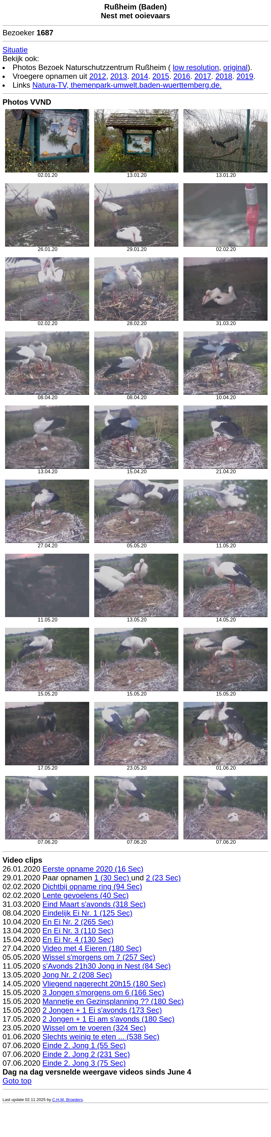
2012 (97, 76)
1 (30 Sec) (112, 877)
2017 (202, 76)
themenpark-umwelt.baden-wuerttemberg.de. (146, 85)
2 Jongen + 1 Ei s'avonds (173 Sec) (102, 1010)
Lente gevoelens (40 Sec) (86, 895)
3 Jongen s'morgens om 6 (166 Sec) (103, 992)
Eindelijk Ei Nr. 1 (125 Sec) (87, 913)
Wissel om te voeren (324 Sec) (94, 1027)
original (235, 67)
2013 (118, 76)
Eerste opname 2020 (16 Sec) (93, 869)
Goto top (17, 1080)
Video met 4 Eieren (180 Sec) (92, 948)
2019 (244, 76)
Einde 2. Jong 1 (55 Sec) (84, 1045)
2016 (181, 76)
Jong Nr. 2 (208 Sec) (77, 975)
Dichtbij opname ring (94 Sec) (92, 886)
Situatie (15, 49)
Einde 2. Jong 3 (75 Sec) (84, 1063)
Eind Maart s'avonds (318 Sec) (94, 904)
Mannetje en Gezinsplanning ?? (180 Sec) (113, 1001)
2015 (160, 76)
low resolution (196, 67)
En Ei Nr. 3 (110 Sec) (78, 930)
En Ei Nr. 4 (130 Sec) (78, 939)
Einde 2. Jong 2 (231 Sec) (86, 1054)
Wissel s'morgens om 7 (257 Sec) (99, 957)
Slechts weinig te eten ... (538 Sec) (101, 1036)
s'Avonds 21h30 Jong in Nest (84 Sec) (107, 966)
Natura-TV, (51, 85)
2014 (139, 76)
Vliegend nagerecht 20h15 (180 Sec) (104, 983)
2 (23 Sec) (163, 877)
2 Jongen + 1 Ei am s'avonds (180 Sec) (109, 1019)
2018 (224, 76)
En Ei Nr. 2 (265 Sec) (78, 922)
